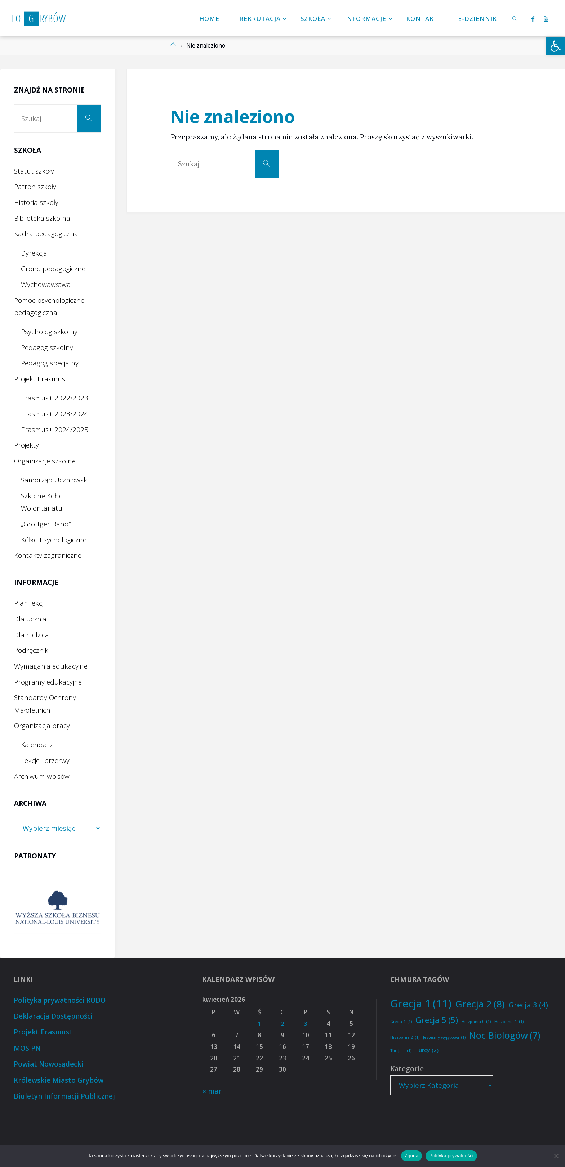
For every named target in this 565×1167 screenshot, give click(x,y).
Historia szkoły (36, 202)
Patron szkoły (35, 186)
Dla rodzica (31, 634)
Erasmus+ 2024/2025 (54, 429)
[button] (555, 46)
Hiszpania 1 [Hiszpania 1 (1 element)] (509, 1021)
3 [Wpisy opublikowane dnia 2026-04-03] (305, 1023)
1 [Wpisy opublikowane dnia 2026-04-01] (259, 1023)
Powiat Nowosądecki (49, 1063)
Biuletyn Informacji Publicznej (64, 1094)
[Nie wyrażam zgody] (556, 1155)
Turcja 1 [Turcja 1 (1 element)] (400, 1050)
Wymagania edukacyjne (51, 666)
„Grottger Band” (46, 524)
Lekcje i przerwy (45, 760)
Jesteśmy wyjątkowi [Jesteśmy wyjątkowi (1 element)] (444, 1037)
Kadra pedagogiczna (46, 233)
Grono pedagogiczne (53, 268)
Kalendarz (37, 744)
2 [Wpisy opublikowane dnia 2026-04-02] (282, 1023)
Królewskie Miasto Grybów (59, 1078)
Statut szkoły (34, 171)
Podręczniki (31, 650)
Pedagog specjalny (50, 363)
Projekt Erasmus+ (41, 378)
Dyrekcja (34, 253)
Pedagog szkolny (47, 347)
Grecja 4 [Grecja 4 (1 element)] (401, 1021)
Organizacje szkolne (45, 461)
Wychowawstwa (46, 284)
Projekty (26, 445)
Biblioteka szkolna (42, 218)
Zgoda (411, 1155)
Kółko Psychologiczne (53, 539)
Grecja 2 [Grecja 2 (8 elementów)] (480, 1004)
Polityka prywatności (451, 1155)
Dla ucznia (30, 619)
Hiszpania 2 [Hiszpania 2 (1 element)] (404, 1037)
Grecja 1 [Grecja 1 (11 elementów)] (420, 1003)
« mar (212, 1091)
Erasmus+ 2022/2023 (54, 398)
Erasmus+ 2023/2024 (54, 413)
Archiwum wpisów (42, 776)
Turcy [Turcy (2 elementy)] (427, 1050)
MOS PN (27, 1047)
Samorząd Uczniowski (54, 480)
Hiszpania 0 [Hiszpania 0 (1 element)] (476, 1021)
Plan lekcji (29, 603)
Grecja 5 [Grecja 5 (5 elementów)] (436, 1020)
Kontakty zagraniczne (47, 555)
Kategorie (407, 1068)
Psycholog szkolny (49, 331)
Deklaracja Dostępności (53, 1015)
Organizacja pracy (42, 725)
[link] (515, 18)
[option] (57, 907)
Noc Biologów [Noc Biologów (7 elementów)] (504, 1035)
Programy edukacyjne (48, 682)
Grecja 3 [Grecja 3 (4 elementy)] (528, 1004)
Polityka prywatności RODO (60, 1000)
